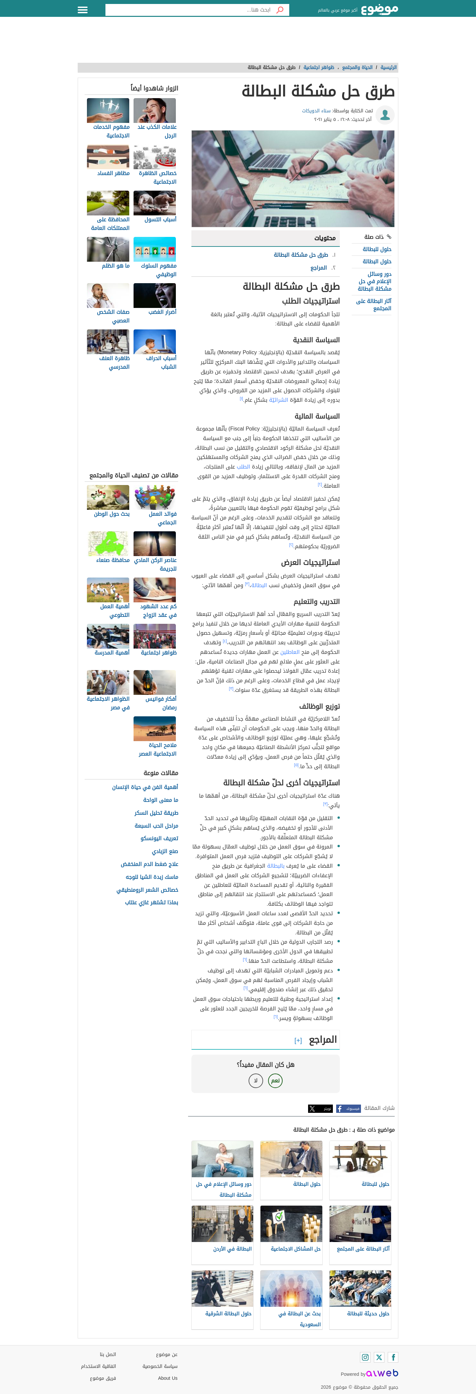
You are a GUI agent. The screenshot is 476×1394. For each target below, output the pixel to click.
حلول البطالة (377, 261)
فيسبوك (352, 1108)
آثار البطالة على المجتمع (373, 305)
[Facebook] (393, 1357)
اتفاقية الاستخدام (98, 1366)
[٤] (225, 641)
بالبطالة (276, 866)
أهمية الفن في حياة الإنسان (145, 787)
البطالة (259, 585)
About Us (168, 1378)
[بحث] (280, 10)
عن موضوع (167, 1354)
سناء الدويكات (316, 110)
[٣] (247, 583)
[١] (241, 398)
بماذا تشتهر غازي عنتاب (151, 903)
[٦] (245, 959)
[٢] (320, 484)
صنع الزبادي (165, 851)
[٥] (296, 765)
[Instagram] (365, 1357)
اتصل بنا (108, 1354)
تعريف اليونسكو (159, 839)
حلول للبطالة (377, 249)
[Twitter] (379, 1357)
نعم (275, 1080)
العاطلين (290, 652)
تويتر (327, 1108)
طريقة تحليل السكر (156, 813)
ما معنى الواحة (160, 800)
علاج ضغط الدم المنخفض (149, 864)
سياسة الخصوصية (160, 1366)
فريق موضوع (103, 1378)
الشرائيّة (278, 400)
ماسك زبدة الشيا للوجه (152, 877)
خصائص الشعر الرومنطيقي (147, 890)
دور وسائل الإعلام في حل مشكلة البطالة (374, 281)
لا (256, 1080)
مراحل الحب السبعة (156, 826)
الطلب (243, 467)
